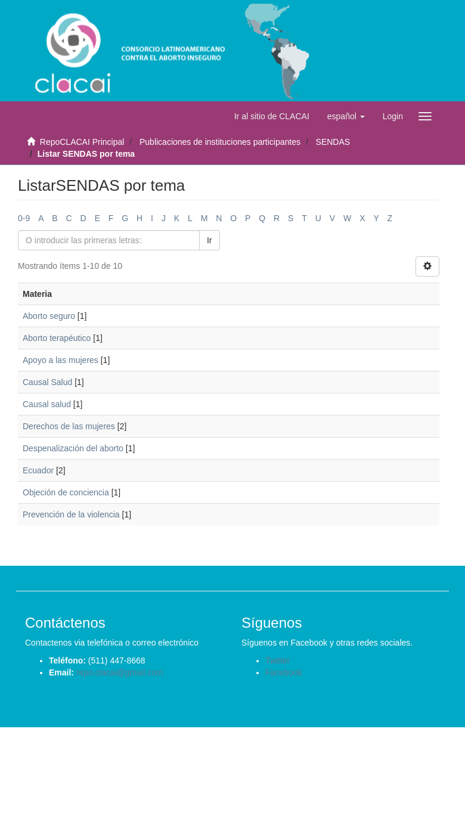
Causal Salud (47, 382)
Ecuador (38, 470)
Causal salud (47, 404)
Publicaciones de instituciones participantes (220, 142)
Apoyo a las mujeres (60, 360)
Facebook (283, 672)
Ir (209, 240)
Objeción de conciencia (66, 492)
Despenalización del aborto (73, 448)
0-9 (24, 218)
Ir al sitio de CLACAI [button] (271, 116)
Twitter (277, 660)
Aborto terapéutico (57, 338)
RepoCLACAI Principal (82, 142)
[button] (346, 116)
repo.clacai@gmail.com (119, 672)
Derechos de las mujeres (69, 426)
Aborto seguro (49, 316)
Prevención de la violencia (71, 514)
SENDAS (333, 142)
